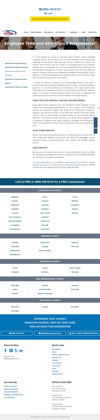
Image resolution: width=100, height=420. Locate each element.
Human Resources (11, 389)
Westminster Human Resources (16, 67)
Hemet (45, 268)
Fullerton (75, 242)
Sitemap (55, 371)
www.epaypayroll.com (73, 162)
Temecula (15, 272)
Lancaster (45, 205)
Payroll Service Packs (60, 355)
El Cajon (45, 307)
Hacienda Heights (15, 221)
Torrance (14, 213)
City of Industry (15, 217)
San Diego (15, 311)
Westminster (15, 254)
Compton (45, 217)
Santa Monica (15, 229)
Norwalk (45, 225)
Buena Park (45, 242)
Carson (75, 197)
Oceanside (15, 246)
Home (26, 32)
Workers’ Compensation (13, 395)
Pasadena (45, 209)
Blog (54, 368)
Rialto (15, 289)
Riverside (74, 272)
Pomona (75, 209)
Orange (45, 246)
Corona (15, 268)
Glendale (75, 201)
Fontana (45, 285)
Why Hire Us (48, 32)
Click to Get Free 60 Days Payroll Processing (50, 19)
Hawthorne (45, 221)
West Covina (45, 213)
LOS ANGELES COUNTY (50, 190)
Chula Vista (15, 307)
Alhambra (15, 197)
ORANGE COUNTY (50, 236)
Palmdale (15, 209)
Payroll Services (10, 386)
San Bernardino (45, 289)
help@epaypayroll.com (41, 165)
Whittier (75, 213)
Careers (55, 360)
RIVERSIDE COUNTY (50, 261)
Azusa (45, 197)
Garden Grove (15, 250)
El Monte (45, 201)
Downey (15, 201)
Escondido (75, 307)
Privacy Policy (57, 374)
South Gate (45, 229)
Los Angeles (14, 225)
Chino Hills (15, 285)
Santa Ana (75, 246)
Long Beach (75, 205)
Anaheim (15, 242)
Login (48, 13)
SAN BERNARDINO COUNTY (50, 278)
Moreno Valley (75, 268)
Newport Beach (45, 250)
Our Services (62, 32)
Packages (75, 32)
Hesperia (75, 285)
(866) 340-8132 (50, 9)
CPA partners (9, 397)
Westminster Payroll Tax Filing (16, 87)
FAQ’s (84, 32)
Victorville (75, 289)
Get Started (57, 363)
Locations (56, 366)
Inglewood (15, 205)
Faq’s (54, 352)
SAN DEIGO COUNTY (50, 300)
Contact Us (92, 32)
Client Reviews (36, 32)
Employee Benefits (11, 392)
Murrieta (45, 272)
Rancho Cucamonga (45, 293)
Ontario (15, 293)
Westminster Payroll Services (15, 63)
